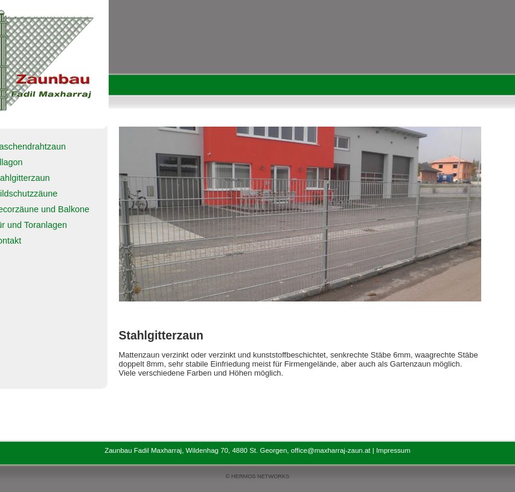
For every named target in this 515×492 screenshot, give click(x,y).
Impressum (393, 450)
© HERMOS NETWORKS (257, 476)
